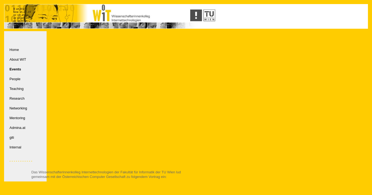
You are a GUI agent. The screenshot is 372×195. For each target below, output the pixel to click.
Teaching (16, 89)
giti (11, 137)
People (14, 79)
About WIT (17, 59)
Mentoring (17, 118)
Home (14, 50)
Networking (18, 108)
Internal (15, 147)
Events (15, 69)
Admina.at (17, 128)
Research (17, 98)
